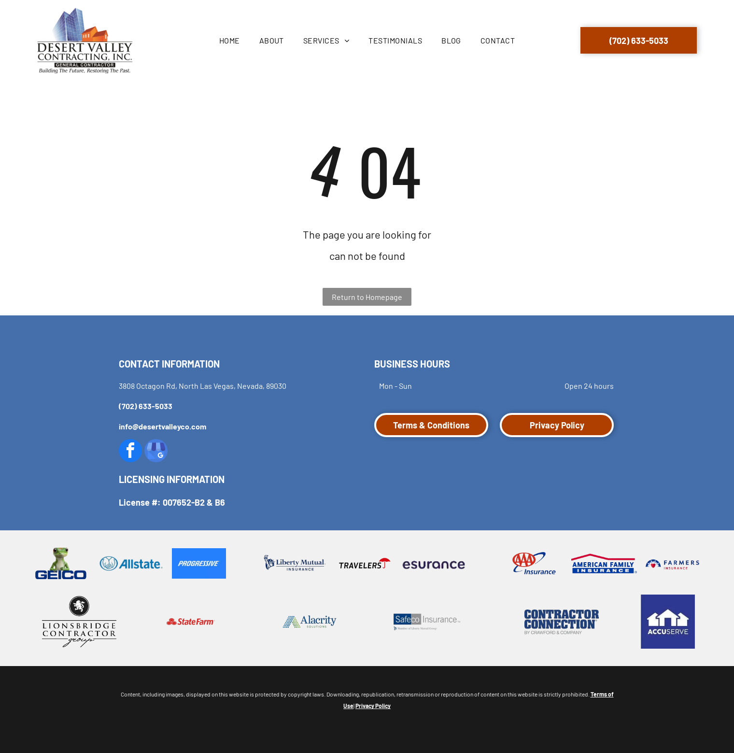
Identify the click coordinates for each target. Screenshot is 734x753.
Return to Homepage (367, 296)
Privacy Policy (373, 705)
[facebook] (130, 452)
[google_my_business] (156, 452)
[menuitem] (230, 40)
